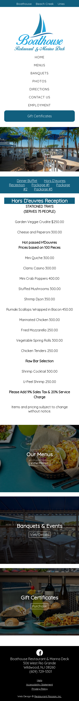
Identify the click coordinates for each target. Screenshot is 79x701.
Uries (61, 4)
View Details (39, 534)
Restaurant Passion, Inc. (48, 696)
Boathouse (24, 4)
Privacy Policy (40, 688)
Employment (39, 105)
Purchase (39, 606)
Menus (39, 65)
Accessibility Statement (39, 684)
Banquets (40, 73)
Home (39, 57)
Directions (39, 89)
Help (39, 680)
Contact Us (39, 97)
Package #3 (43, 189)
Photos (39, 81)
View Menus (40, 463)
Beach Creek (45, 4)
